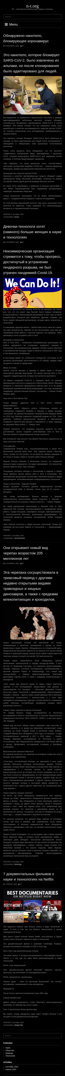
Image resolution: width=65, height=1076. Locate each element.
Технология (19, 538)
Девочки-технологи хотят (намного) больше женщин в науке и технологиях (32, 232)
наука (16, 217)
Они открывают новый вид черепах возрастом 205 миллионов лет (25, 553)
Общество (18, 1025)
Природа (18, 864)
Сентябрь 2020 (11, 1067)
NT (23, 46)
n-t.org (32, 5)
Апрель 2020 (10, 1069)
